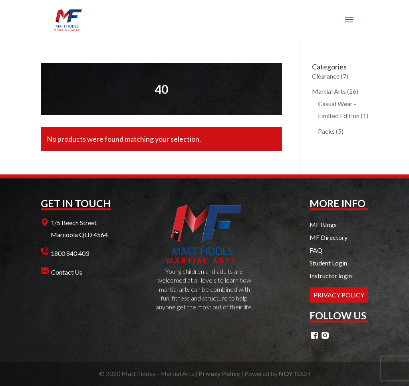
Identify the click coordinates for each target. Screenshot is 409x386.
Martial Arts (329, 91)
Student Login (328, 263)
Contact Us (66, 272)
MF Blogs (323, 224)
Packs (326, 131)
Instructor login (331, 275)
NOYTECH (294, 373)
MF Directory (328, 237)
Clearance (326, 76)
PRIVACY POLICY (339, 295)
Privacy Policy (219, 373)
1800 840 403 (70, 253)
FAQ (316, 250)
